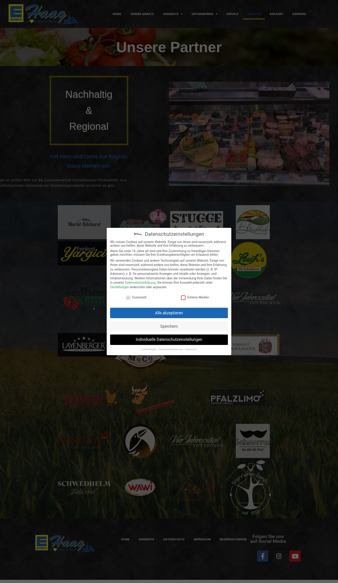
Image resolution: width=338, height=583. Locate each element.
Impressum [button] (191, 349)
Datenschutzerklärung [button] (171, 349)
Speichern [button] (169, 326)
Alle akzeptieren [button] (169, 313)
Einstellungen (119, 287)
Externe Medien (195, 297)
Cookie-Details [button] (149, 349)
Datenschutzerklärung (140, 282)
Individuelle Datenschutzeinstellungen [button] (169, 339)
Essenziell (136, 297)
